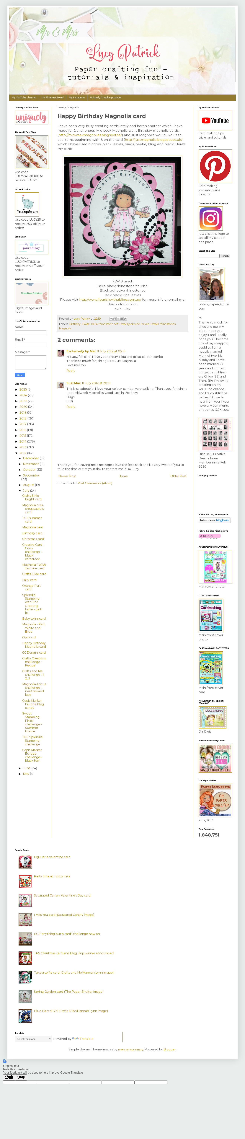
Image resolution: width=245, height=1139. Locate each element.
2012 (23, 453)
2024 (23, 395)
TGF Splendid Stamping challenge (32, 740)
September (31, 475)
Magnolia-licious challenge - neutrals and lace (34, 689)
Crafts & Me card (34, 574)
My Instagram (77, 97)
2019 (23, 412)
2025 (23, 389)
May (26, 774)
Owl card (29, 637)
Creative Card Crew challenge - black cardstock (32, 552)
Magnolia (65, 328)
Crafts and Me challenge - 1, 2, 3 (33, 674)
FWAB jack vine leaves (134, 324)
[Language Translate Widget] (33, 1039)
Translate (83, 1039)
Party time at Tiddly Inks (52, 876)
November (31, 464)
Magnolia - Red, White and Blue (33, 628)
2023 (23, 401)
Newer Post (67, 476)
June (27, 768)
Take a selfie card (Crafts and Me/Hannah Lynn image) (74, 972)
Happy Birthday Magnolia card (34, 644)
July (26, 490)
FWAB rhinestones (163, 324)
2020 (23, 407)
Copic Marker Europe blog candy (33, 704)
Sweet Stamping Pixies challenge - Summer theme (32, 722)
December (31, 458)
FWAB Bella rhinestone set (100, 324)
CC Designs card (34, 652)
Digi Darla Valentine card (52, 857)
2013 (23, 447)
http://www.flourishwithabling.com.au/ (110, 299)
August (29, 485)
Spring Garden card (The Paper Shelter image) (69, 991)
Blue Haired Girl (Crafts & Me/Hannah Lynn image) (71, 1011)
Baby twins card (34, 618)
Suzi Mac (73, 383)
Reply (70, 370)
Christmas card (33, 539)
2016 (23, 430)
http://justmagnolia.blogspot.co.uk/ (153, 139)
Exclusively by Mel (81, 351)
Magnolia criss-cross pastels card (33, 508)
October (29, 469)
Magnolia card (32, 527)
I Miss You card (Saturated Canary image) (64, 915)
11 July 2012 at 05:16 (111, 351)
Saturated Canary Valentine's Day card (62, 895)
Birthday (75, 324)
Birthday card (32, 533)
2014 (23, 441)
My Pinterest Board (52, 97)
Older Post (178, 476)
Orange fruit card (31, 587)
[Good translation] (9, 1077)
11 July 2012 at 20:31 (96, 383)
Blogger (170, 1049)
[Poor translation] (21, 1077)
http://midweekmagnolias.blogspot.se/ (90, 135)
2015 (23, 435)
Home (123, 476)
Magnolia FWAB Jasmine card (34, 566)
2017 (23, 424)
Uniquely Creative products (105, 97)
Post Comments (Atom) (95, 483)
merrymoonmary (130, 1049)
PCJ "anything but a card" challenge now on (67, 934)
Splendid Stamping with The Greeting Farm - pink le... (32, 604)
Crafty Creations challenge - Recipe (34, 662)
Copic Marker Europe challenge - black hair (32, 755)
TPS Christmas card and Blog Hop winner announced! (74, 953)
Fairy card (29, 580)
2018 (23, 418)
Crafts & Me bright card (32, 497)
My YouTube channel (24, 97)
